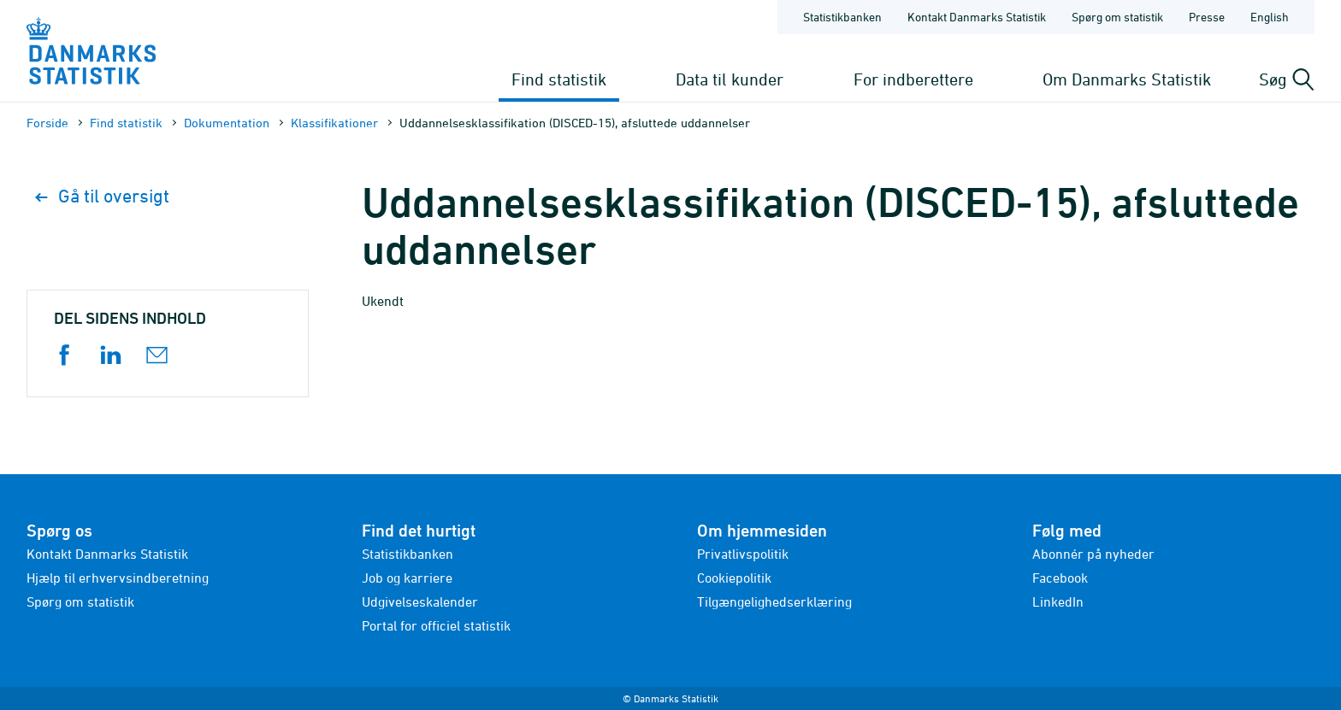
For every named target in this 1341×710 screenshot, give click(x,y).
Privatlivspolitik (743, 553)
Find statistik (558, 79)
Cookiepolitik (734, 577)
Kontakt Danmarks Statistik (107, 553)
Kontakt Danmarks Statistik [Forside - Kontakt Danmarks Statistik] (976, 16)
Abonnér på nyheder (1093, 553)
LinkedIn (1058, 601)
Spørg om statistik (80, 601)
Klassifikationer (334, 122)
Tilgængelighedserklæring (774, 601)
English (1269, 16)
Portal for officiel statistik (436, 625)
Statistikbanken (842, 16)
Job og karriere (407, 577)
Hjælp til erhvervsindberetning (118, 577)
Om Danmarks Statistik (1127, 79)
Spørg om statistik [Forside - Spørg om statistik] (1117, 16)
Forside (47, 122)
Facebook (1060, 577)
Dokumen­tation (226, 122)
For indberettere (913, 79)
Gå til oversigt (102, 196)
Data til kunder (729, 79)
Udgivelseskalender (420, 601)
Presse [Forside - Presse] (1207, 16)
